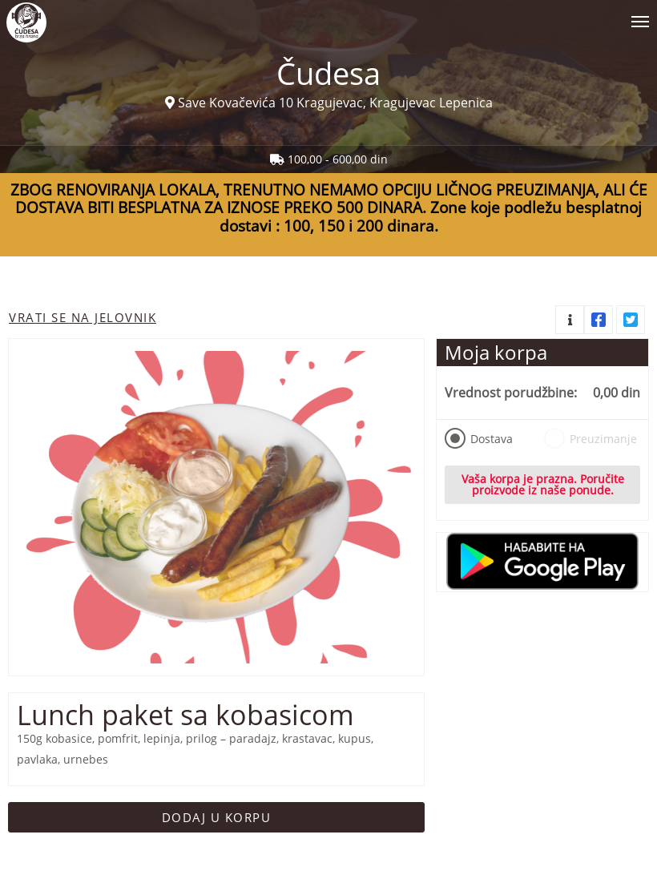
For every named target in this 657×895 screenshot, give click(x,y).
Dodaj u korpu (217, 817)
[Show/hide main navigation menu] (328, 14)
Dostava (479, 438)
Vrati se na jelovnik (82, 317)
